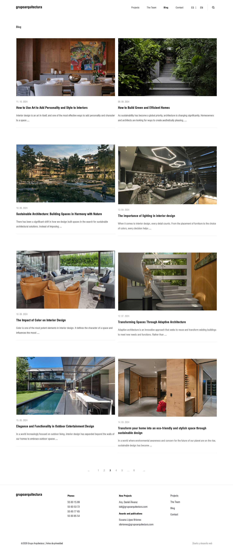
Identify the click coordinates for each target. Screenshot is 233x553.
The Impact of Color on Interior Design (41, 325)
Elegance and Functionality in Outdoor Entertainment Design (55, 431)
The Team (175, 502)
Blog (172, 508)
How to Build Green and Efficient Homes (144, 108)
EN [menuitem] (201, 7)
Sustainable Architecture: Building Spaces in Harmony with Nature (59, 218)
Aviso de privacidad (54, 543)
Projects (174, 495)
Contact (174, 514)
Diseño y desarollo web (202, 543)
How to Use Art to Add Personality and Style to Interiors (52, 108)
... (28, 120)
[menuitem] (193, 7)
